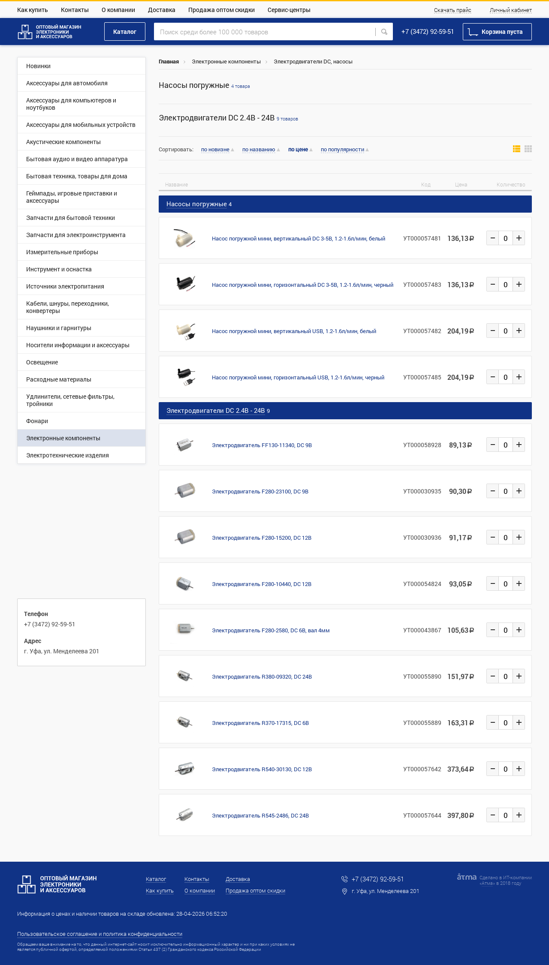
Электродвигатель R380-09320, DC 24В (262, 676)
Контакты (75, 10)
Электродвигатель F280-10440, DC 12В (261, 584)
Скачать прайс (452, 10)
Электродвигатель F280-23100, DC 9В (260, 491)
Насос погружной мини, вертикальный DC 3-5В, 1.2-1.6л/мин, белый (298, 238)
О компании (118, 10)
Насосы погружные (204, 85)
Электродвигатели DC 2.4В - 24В (228, 118)
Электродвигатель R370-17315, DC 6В (260, 723)
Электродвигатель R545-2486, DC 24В (260, 815)
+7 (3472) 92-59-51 (427, 31)
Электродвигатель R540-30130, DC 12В (262, 769)
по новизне (215, 149)
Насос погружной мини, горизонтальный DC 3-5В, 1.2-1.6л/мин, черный (302, 285)
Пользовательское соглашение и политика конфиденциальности (99, 934)
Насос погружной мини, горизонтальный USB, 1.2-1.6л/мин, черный (298, 377)
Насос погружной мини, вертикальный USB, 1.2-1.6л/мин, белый (294, 331)
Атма (487, 883)
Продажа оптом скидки (221, 10)
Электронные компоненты (226, 61)
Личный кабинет (511, 10)
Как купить (32, 10)
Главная (169, 61)
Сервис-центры (289, 10)
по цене (298, 149)
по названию (258, 149)
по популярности (342, 149)
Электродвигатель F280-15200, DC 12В (261, 537)
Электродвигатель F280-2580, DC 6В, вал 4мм (271, 630)
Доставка (161, 10)
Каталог (124, 31)
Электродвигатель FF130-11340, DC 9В (262, 445)
